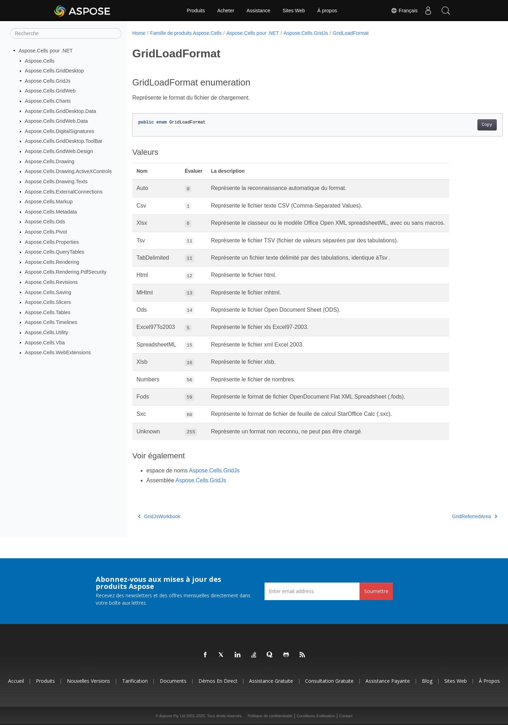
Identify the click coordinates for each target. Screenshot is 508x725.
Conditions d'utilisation (316, 716)
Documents (173, 681)
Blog (427, 681)
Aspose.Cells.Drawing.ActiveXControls (68, 171)
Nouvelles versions (88, 681)
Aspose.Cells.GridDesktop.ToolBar (64, 141)
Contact (346, 716)
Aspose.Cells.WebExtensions (58, 352)
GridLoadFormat (351, 33)
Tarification (135, 681)
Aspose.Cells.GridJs (48, 81)
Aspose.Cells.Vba (45, 342)
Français (404, 10)
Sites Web (293, 10)
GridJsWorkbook (159, 516)
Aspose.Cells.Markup (49, 201)
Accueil (16, 681)
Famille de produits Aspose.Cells (186, 33)
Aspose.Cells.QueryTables (54, 252)
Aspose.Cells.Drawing (50, 161)
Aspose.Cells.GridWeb (50, 91)
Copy (461, 124)
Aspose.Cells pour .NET (46, 50)
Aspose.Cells (40, 60)
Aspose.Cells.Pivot (46, 232)
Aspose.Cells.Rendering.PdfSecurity (66, 272)
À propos (327, 10)
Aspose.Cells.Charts (48, 101)
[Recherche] (65, 33)
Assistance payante (388, 681)
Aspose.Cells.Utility (46, 332)
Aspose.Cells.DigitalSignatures (59, 131)
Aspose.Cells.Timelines (51, 322)
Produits (196, 10)
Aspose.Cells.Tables (48, 312)
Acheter (225, 10)
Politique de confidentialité (270, 716)
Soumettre (376, 591)
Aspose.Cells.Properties (52, 241)
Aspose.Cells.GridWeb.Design (59, 151)
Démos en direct (217, 681)
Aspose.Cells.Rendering (52, 262)
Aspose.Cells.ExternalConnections (64, 191)
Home (138, 33)
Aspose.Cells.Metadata (51, 212)
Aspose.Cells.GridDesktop (54, 71)
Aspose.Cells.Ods (45, 221)
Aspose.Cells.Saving (48, 292)
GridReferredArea (448, 516)
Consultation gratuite (329, 681)
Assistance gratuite (271, 681)
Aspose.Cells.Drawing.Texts (56, 181)
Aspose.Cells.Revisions (51, 282)
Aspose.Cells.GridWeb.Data (56, 121)
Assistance (259, 10)
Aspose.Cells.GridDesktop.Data (60, 111)
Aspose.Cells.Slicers (48, 302)
